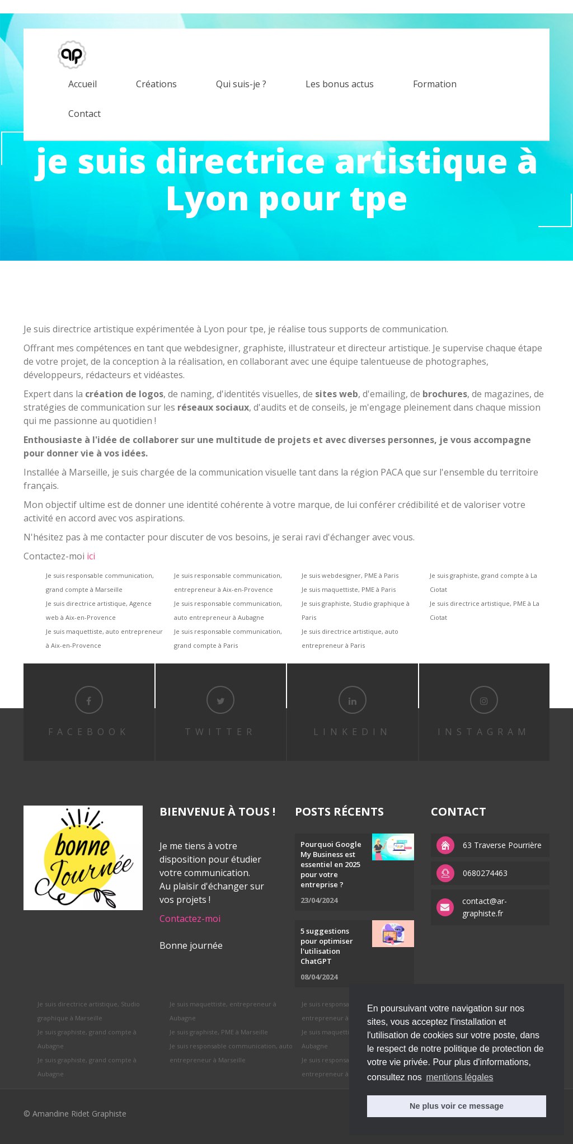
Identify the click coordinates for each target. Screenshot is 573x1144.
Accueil (82, 84)
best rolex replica (31, 6)
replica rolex (85, 6)
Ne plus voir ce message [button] (457, 1105)
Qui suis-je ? (241, 84)
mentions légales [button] (459, 1077)
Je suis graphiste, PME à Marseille (219, 1032)
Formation (435, 84)
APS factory (131, 6)
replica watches (182, 6)
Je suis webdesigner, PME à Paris (350, 575)
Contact (84, 113)
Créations (156, 84)
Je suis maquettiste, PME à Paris (349, 589)
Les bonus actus (340, 84)
